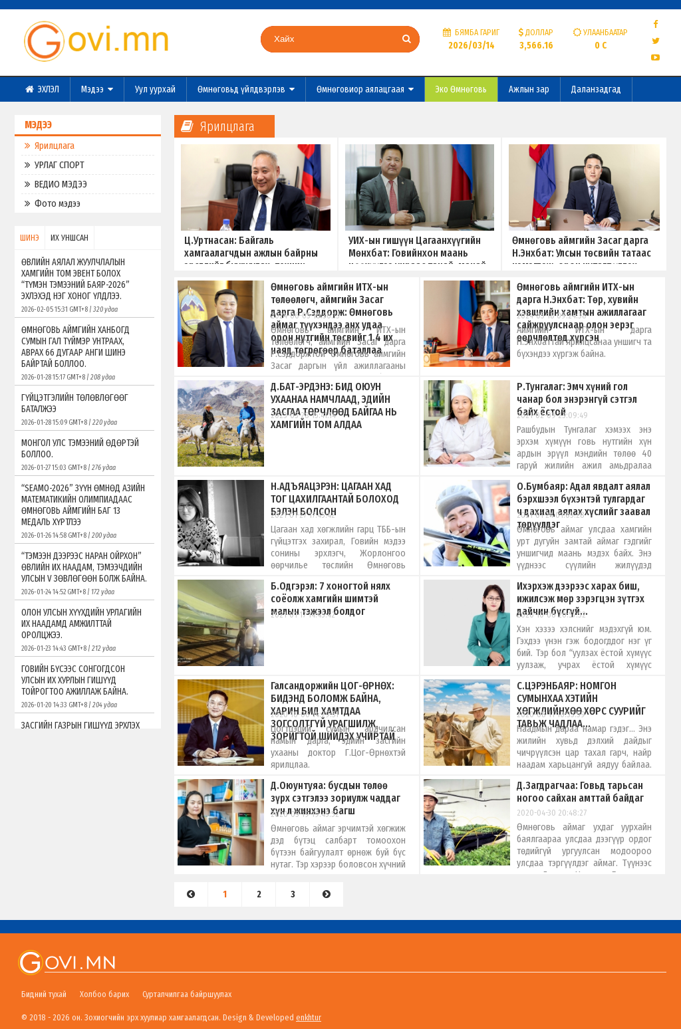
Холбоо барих (104, 994)
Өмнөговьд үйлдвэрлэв (246, 89)
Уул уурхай (155, 89)
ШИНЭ (29, 238)
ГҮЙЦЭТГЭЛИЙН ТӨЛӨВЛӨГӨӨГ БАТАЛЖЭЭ (84, 409)
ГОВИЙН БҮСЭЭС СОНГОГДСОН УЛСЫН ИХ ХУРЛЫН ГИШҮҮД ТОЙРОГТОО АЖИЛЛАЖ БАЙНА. (84, 686)
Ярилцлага (49, 146)
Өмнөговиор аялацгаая (365, 89)
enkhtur (308, 1017)
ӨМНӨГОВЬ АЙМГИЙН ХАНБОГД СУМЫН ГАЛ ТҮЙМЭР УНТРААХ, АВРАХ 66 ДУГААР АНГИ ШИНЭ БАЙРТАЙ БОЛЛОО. (84, 353)
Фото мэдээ (52, 203)
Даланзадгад (596, 89)
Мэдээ (97, 89)
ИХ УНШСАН (69, 238)
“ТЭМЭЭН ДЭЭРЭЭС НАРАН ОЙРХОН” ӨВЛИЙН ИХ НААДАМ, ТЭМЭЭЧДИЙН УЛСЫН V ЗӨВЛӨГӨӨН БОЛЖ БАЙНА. (84, 573)
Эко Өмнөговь (461, 89)
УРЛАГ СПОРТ (54, 165)
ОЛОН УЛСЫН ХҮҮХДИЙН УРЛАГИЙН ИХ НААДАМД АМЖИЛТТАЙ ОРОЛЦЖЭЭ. (84, 630)
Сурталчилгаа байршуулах (186, 994)
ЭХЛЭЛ (42, 89)
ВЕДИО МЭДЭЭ (56, 184)
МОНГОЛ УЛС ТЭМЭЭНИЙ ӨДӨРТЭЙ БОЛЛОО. (84, 454)
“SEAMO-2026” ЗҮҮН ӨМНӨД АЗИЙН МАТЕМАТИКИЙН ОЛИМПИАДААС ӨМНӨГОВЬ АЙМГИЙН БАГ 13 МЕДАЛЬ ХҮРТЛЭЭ (84, 511)
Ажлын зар (529, 89)
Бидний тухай (44, 994)
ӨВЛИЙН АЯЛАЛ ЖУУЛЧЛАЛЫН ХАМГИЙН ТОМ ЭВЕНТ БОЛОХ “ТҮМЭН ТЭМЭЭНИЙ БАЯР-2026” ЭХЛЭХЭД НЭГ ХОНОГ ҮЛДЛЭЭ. (84, 285)
